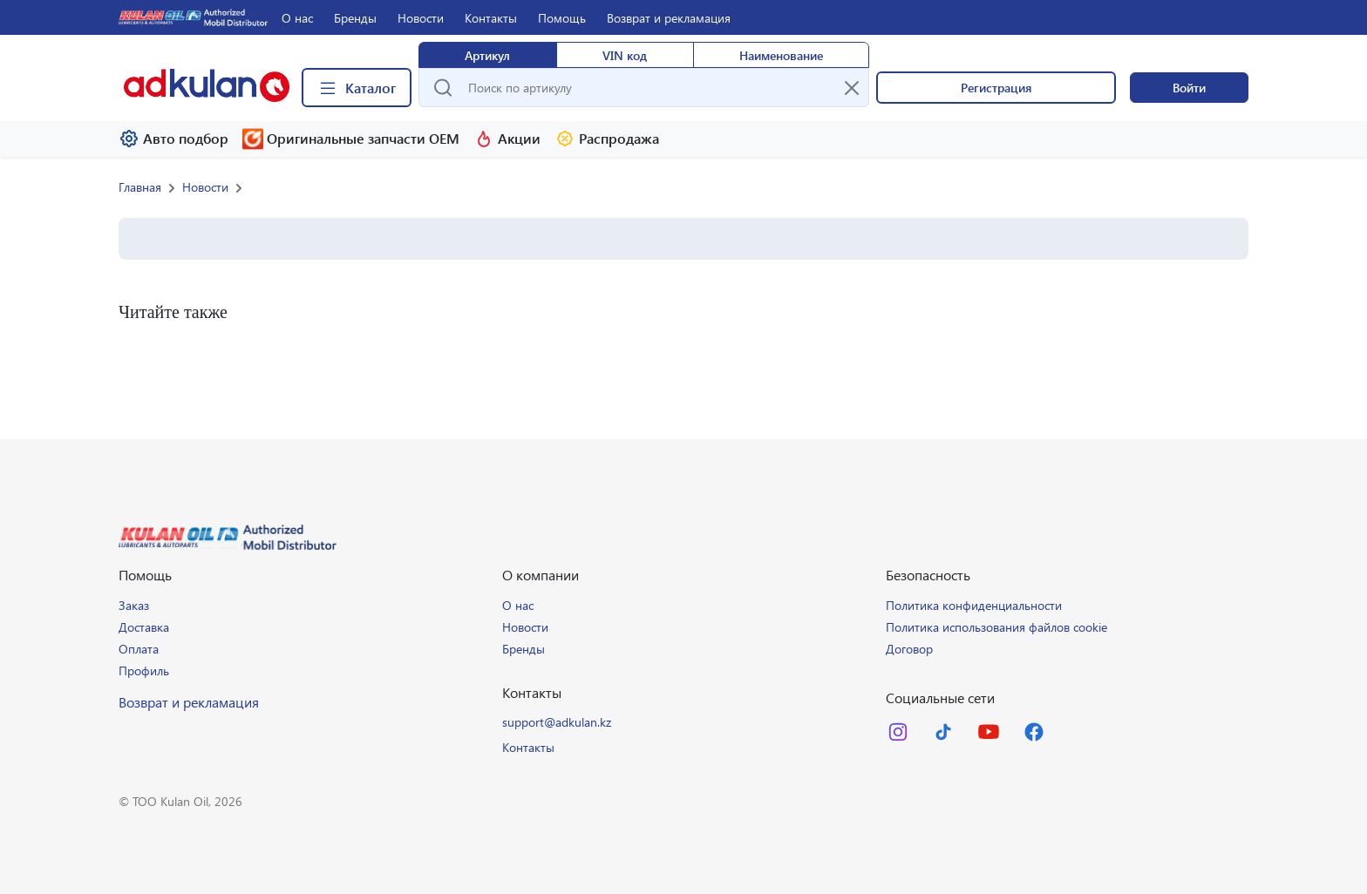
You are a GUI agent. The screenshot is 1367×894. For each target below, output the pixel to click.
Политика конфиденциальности (974, 605)
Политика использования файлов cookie (996, 627)
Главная (140, 187)
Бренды (355, 18)
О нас (297, 18)
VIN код (624, 55)
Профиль (144, 670)
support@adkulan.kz (556, 722)
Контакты (491, 18)
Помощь (562, 18)
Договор (909, 648)
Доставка (144, 627)
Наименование (781, 55)
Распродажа (606, 138)
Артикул (487, 55)
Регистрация (996, 87)
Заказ (134, 605)
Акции (507, 138)
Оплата (139, 648)
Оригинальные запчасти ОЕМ (350, 139)
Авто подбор (173, 138)
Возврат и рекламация (669, 18)
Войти (1189, 87)
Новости (421, 18)
